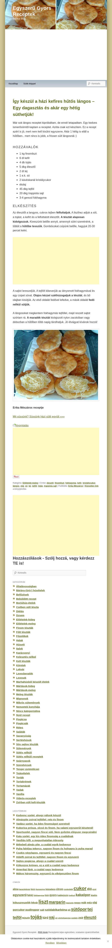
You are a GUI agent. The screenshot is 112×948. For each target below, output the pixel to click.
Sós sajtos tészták (27, 744)
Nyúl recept (23, 715)
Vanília (20, 794)
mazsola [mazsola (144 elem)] (69, 903)
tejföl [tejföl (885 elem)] (17, 917)
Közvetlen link (91, 486)
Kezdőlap (13, 83)
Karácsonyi (23, 652)
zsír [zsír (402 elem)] (80, 917)
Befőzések (22, 594)
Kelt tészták (23, 661)
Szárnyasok (23, 760)
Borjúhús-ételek (25, 602)
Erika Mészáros (75, 486)
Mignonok (22, 698)
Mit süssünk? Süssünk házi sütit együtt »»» (39, 416)
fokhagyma (70, 483)
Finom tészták (24, 627)
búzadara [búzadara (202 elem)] (50, 889)
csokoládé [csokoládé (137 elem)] (68, 889)
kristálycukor (89, 483)
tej (30, 486)
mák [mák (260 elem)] (83, 902)
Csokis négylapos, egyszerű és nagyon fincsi (43, 852)
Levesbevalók (24, 673)
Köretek (21, 665)
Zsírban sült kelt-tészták (30, 802)
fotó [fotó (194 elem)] (47, 895)
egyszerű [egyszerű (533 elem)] (20, 895)
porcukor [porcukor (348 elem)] (19, 909)
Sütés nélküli (24, 752)
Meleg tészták (24, 694)
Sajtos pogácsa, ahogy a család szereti (39, 861)
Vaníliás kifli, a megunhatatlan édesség (39, 840)
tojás (40, 486)
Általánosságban (26, 586)
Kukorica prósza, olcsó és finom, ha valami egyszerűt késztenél (54, 827)
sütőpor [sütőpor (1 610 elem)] (79, 909)
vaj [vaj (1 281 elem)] (52, 917)
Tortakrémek (23, 781)
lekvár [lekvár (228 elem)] (34, 902)
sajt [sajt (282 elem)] (42, 909)
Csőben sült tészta (27, 607)
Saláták (20, 731)
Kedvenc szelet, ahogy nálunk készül (38, 815)
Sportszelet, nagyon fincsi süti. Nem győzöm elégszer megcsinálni (56, 832)
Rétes (19, 727)
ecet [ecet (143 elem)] (94, 889)
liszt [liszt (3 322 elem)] (43, 901)
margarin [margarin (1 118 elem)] (57, 902)
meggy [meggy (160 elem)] (77, 903)
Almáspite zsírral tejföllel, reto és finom (40, 819)
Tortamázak (23, 785)
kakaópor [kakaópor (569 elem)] (83, 895)
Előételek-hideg (25, 619)
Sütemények (23, 748)
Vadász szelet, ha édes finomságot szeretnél (43, 823)
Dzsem (20, 615)
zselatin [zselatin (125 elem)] (74, 918)
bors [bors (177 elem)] (33, 889)
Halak (19, 640)
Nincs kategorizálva (28, 711)
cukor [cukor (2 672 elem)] (80, 888)
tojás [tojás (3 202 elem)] (36, 917)
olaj (22, 486)
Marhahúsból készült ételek (32, 681)
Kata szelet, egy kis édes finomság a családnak (44, 836)
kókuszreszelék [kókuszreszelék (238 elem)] (21, 902)
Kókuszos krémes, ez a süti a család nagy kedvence (47, 865)
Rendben (50, 943)
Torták (20, 777)
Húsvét (20, 644)
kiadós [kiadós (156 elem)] (94, 895)
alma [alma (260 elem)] (16, 889)
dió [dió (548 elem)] (89, 889)
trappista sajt (50, 486)
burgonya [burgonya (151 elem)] (40, 889)
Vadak (20, 789)
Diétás (20, 611)
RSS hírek (43, 932)
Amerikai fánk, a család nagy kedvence (39, 869)
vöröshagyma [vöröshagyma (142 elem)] (64, 918)
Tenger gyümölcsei (27, 769)
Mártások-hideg (25, 686)
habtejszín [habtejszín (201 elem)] (62, 895)
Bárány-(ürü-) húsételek (30, 590)
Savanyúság (23, 735)
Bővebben (61, 943)
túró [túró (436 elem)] (46, 917)
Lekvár (20, 669)
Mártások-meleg (26, 690)
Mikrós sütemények (28, 702)
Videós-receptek (26, 798)
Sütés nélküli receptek (29, 756)
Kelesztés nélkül (26, 656)
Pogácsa (21, 719)
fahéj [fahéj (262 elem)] (30, 895)
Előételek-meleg (30, 483)
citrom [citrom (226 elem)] (59, 889)
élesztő (50, 483)
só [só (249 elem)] (69, 910)
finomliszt (59, 483)
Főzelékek (22, 636)
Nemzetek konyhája (28, 706)
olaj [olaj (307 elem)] (94, 902)
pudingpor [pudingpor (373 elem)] (32, 909)
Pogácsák (22, 723)
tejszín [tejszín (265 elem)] (26, 917)
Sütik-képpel (29, 83)
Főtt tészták (23, 632)
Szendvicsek (23, 765)
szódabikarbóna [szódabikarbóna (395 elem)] (56, 909)
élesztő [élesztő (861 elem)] (90, 917)
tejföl (34, 486)
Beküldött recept (26, 598)
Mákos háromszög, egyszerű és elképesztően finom (47, 873)
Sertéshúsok (23, 740)
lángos (16, 486)
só (26, 486)
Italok (19, 648)
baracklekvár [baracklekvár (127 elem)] (24, 889)
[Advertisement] (56, 54)
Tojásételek (23, 773)
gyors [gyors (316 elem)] (53, 895)
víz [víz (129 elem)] (56, 918)
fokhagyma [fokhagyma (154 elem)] (39, 895)
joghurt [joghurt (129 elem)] (72, 895)
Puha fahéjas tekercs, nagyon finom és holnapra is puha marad (54, 848)
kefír (79, 483)
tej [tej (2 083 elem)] (90, 909)
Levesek (21, 677)
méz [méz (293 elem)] (89, 902)
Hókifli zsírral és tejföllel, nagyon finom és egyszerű (47, 857)
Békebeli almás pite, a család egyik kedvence (43, 844)
